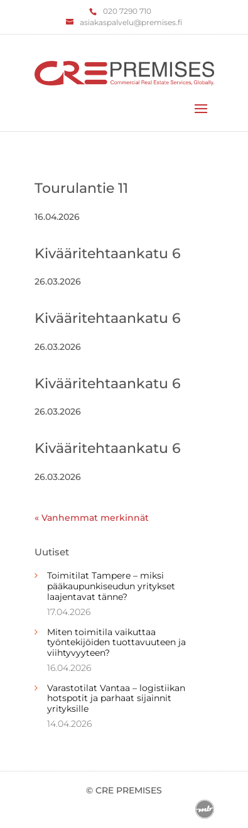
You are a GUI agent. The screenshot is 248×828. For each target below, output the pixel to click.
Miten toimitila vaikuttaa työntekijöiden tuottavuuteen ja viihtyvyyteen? (116, 642)
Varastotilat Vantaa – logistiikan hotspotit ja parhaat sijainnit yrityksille (116, 698)
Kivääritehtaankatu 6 (108, 253)
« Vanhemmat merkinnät (92, 517)
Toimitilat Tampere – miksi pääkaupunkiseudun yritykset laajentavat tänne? (111, 586)
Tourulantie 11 (81, 188)
